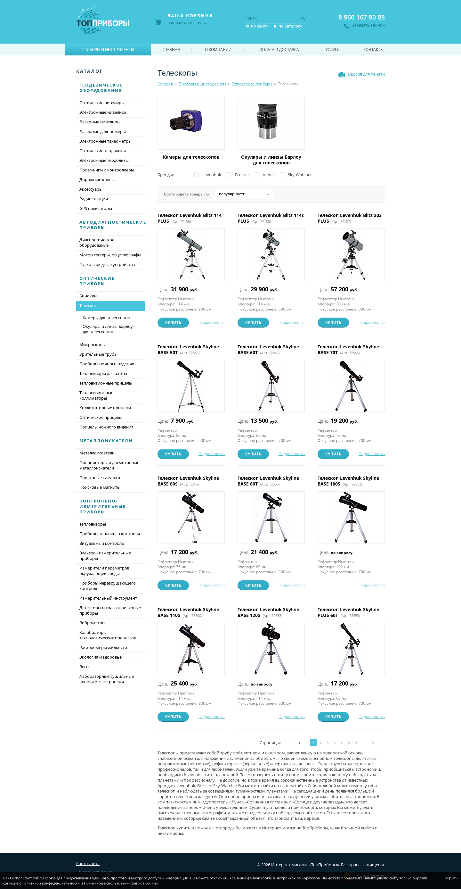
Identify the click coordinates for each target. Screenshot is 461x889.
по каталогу (290, 26)
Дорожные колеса (97, 179)
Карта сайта (88, 863)
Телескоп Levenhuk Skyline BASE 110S (188, 612)
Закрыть (450, 878)
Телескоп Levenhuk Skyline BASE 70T (348, 349)
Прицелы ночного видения (106, 427)
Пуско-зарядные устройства (107, 264)
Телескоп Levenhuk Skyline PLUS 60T (348, 612)
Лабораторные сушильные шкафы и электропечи (106, 679)
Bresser (242, 175)
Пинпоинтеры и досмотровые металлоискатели (109, 465)
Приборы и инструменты (202, 84)
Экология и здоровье (100, 657)
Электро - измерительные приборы (105, 555)
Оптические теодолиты (102, 151)
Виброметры (92, 623)
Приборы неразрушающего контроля (107, 585)
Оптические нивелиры (102, 102)
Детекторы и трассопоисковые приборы (110, 610)
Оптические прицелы (100, 417)
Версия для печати (366, 74)
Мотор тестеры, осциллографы (110, 255)
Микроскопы (92, 344)
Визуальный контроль (101, 543)
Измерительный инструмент (108, 598)
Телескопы (110, 306)
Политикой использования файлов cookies (121, 883)
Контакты (373, 49)
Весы (84, 666)
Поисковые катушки (99, 477)
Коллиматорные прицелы (105, 408)
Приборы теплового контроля (109, 533)
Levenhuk (211, 175)
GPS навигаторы (95, 208)
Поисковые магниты (99, 487)
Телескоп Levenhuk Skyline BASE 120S (268, 612)
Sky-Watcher (300, 175)
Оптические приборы (252, 84)
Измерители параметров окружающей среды (104, 570)
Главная (165, 84)
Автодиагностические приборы (112, 224)
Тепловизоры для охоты (103, 373)
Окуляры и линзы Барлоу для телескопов (271, 160)
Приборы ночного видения (106, 364)
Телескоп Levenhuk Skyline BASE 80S (188, 481)
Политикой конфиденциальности (51, 883)
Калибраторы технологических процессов (107, 635)
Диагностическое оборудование (96, 242)
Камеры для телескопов (191, 157)
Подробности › (211, 322)
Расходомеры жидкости (103, 647)
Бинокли (88, 296)
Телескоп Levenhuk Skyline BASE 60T (268, 349)
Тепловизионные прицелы (105, 383)
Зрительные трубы (98, 354)
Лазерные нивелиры (99, 122)
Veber (268, 175)
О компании (218, 49)
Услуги (332, 49)
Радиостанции (93, 199)
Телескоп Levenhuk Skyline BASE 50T (188, 349)
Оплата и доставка (279, 49)
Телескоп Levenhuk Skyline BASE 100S (348, 481)
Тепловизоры (92, 524)
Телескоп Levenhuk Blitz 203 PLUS (350, 218)
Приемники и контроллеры (106, 170)
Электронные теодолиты (104, 160)
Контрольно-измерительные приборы (102, 506)
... (363, 742)
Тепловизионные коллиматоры (96, 395)
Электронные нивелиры (103, 112)
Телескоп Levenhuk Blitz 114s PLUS (271, 218)
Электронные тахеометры (105, 141)
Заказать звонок (368, 25)
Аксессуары (90, 189)
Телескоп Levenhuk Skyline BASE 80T (268, 481)
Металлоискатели (106, 441)
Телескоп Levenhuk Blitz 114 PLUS (190, 218)
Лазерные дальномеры (102, 131)
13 (372, 742)
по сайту (259, 26)
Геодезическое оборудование (101, 87)
